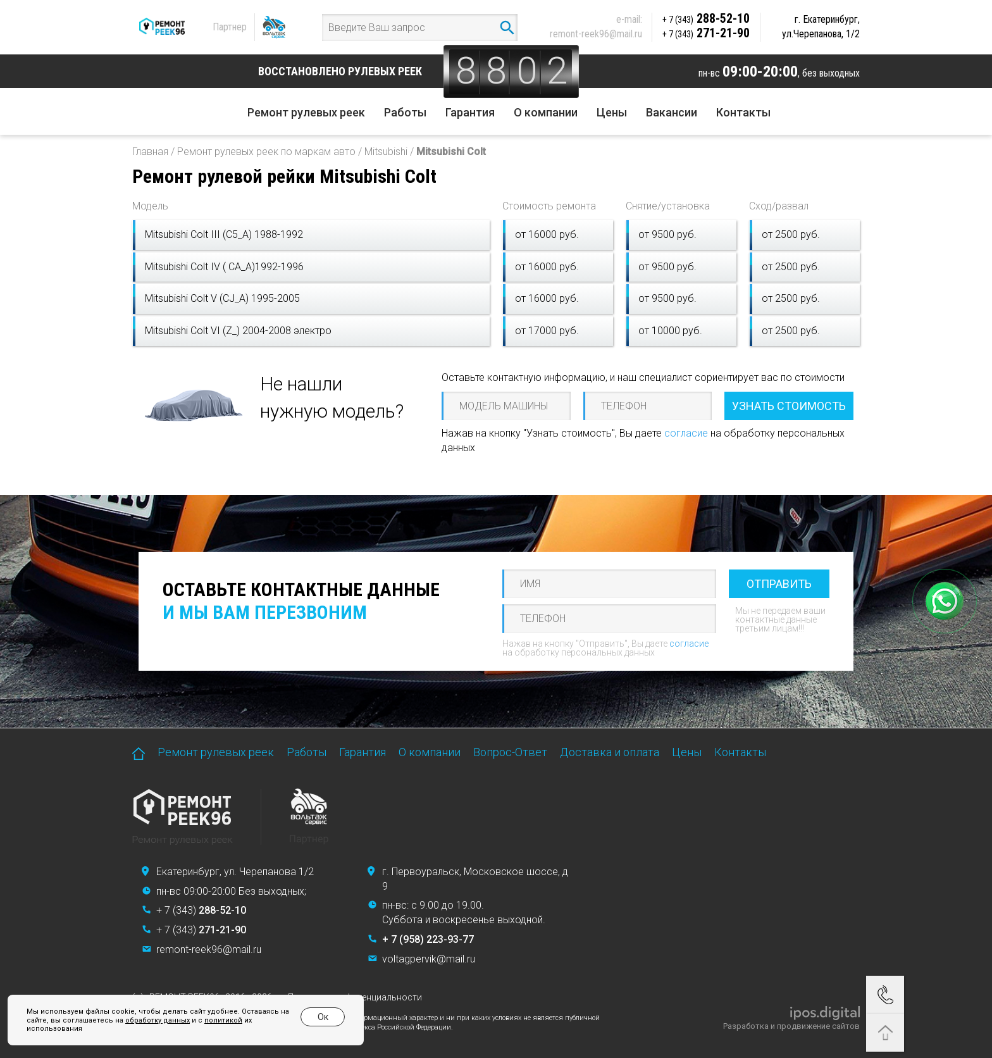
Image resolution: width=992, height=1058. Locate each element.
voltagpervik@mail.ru (428, 959)
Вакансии (671, 112)
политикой (223, 1020)
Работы (405, 112)
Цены (612, 112)
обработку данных (157, 1020)
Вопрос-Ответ (510, 752)
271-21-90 (706, 32)
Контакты (743, 112)
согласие (686, 433)
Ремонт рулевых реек (306, 112)
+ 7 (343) (201, 910)
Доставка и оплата (609, 752)
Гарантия (470, 112)
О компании (546, 112)
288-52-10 (706, 18)
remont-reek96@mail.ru (596, 34)
